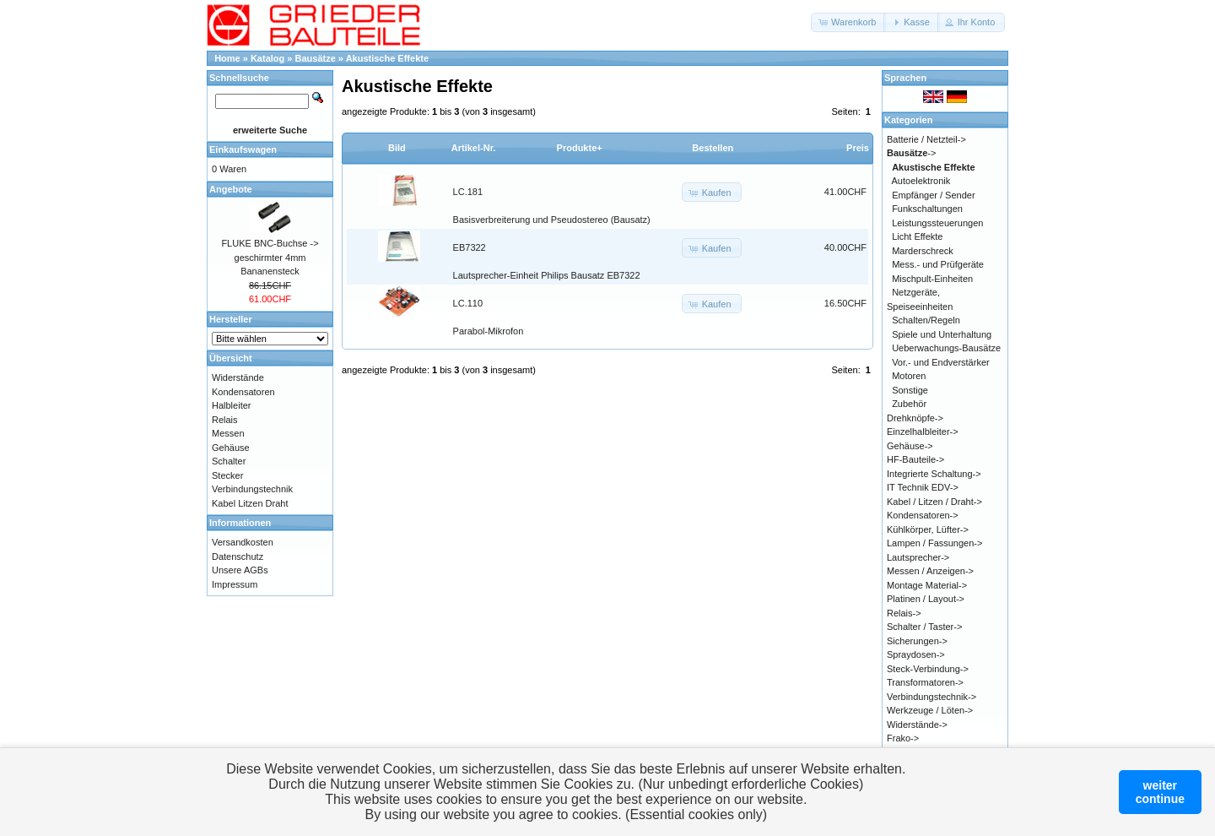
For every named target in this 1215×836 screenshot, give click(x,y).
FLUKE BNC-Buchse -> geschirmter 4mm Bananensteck (269, 257)
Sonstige (910, 390)
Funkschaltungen (927, 209)
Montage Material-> (927, 585)
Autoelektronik (921, 181)
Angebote (230, 189)
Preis (857, 148)
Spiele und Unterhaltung (941, 334)
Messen (228, 433)
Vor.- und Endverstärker (941, 362)
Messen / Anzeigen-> (930, 571)
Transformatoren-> (925, 682)
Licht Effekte (917, 236)
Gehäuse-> (910, 446)
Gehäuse (231, 447)
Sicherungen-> (917, 641)
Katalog (267, 58)
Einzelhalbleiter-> (922, 431)
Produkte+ (579, 148)
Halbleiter (231, 405)
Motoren (909, 376)
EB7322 (469, 247)
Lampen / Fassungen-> (934, 543)
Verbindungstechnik (252, 489)
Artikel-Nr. (473, 148)
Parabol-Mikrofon (488, 331)
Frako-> (903, 738)
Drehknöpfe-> (915, 418)
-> (911, 153)
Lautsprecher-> (918, 557)
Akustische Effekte (387, 58)
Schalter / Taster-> (924, 627)
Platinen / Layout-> (925, 599)
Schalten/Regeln (926, 320)
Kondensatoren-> (922, 515)
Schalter (229, 461)
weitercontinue (1160, 792)
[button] (848, 22)
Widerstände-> (917, 724)
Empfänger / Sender (933, 195)
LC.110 (468, 303)
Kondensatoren (243, 392)
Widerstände (238, 377)
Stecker (227, 475)
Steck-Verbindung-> (928, 669)
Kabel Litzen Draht (250, 503)
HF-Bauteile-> (915, 459)
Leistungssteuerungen (937, 223)
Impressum (234, 584)
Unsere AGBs (240, 570)
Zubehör (909, 404)
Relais (225, 420)
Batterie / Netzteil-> (926, 139)
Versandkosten (242, 542)
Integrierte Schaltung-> (934, 474)
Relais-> (904, 613)
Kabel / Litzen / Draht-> (934, 502)
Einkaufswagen (243, 149)
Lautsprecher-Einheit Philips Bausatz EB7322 (546, 275)
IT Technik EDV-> (922, 487)
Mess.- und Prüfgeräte (938, 264)
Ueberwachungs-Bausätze (946, 348)
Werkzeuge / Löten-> (930, 710)
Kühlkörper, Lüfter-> (928, 529)
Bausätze (315, 58)
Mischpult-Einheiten (932, 279)
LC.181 (468, 192)
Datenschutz (237, 556)
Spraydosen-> (916, 654)
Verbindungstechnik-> (931, 697)
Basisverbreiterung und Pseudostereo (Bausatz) (552, 219)
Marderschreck (922, 251)
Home (227, 58)
